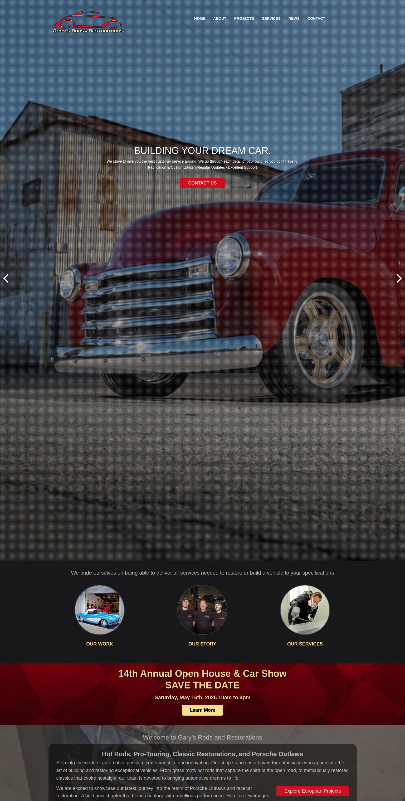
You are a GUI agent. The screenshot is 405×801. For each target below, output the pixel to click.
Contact (316, 18)
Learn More (202, 710)
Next (399, 277)
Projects (244, 18)
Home (199, 18)
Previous (5, 277)
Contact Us (202, 183)
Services (271, 18)
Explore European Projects (312, 791)
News (294, 18)
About (219, 18)
